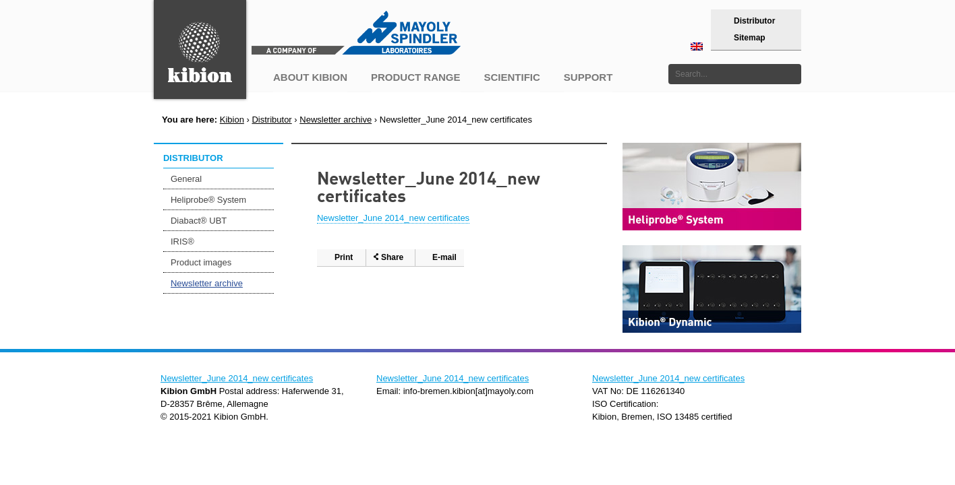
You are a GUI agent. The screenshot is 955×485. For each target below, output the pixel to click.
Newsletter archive (335, 120)
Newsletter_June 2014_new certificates (393, 218)
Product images (201, 262)
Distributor (754, 21)
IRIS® (182, 241)
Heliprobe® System (208, 200)
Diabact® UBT (199, 221)
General (186, 179)
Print (344, 257)
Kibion (232, 120)
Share (392, 257)
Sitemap (749, 37)
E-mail (444, 257)
